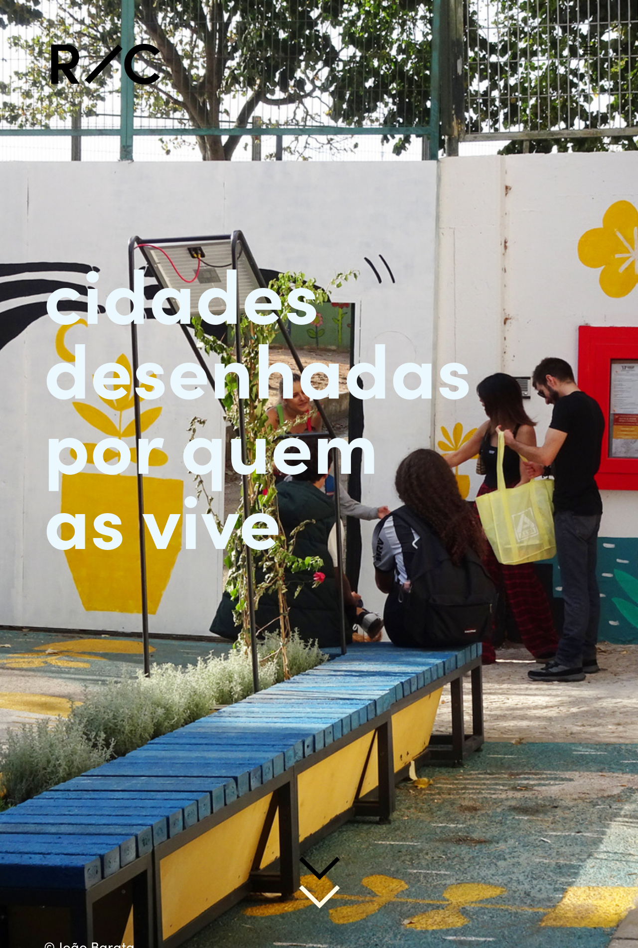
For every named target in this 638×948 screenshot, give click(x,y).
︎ (587, 50)
